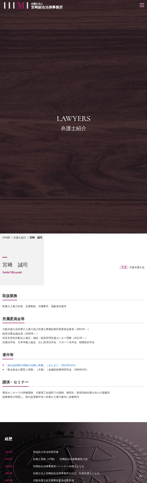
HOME (6, 237)
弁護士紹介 (19, 237)
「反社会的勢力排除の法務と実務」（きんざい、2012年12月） (41, 365)
